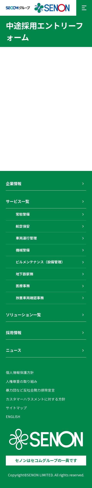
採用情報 (13, 332)
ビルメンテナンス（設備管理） (40, 261)
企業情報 (13, 183)
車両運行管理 (26, 238)
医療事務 (23, 285)
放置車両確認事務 (30, 297)
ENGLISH (13, 416)
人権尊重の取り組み (21, 381)
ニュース (13, 350)
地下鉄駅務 (24, 273)
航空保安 (23, 226)
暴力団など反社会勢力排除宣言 (30, 390)
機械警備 (23, 250)
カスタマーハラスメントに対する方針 (35, 399)
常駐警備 (23, 214)
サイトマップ (16, 407)
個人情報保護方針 (20, 372)
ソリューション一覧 (23, 314)
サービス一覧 (17, 201)
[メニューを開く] (84, 8)
